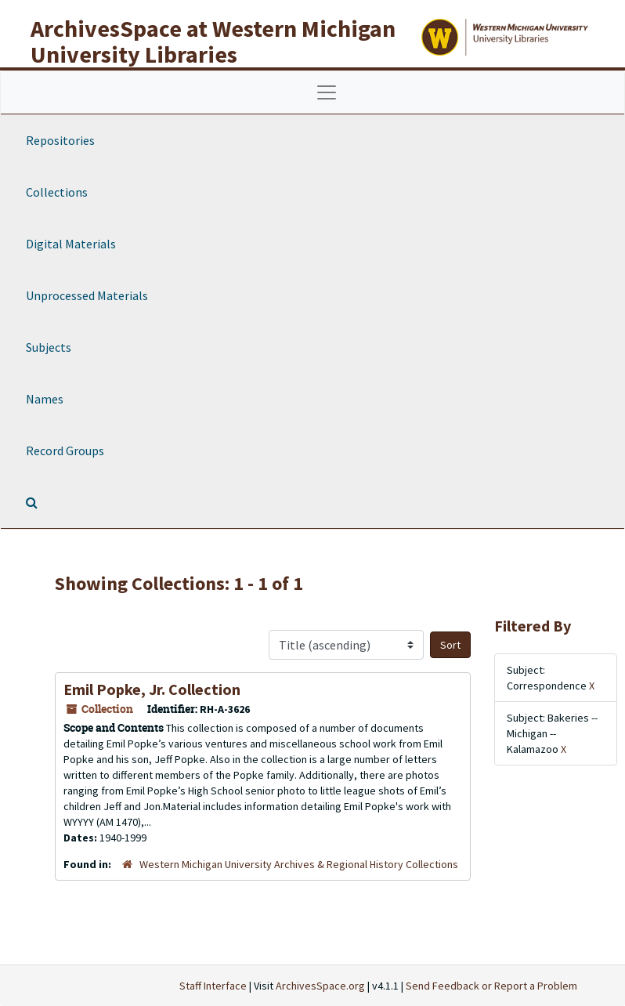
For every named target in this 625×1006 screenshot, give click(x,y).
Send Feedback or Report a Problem (491, 986)
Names (44, 399)
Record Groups (65, 450)
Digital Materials (71, 244)
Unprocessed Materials (87, 295)
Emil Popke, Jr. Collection (151, 689)
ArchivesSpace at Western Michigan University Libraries (213, 41)
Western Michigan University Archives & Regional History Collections (298, 864)
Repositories (60, 140)
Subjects (48, 347)
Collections (57, 192)
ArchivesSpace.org (320, 986)
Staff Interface (213, 986)
